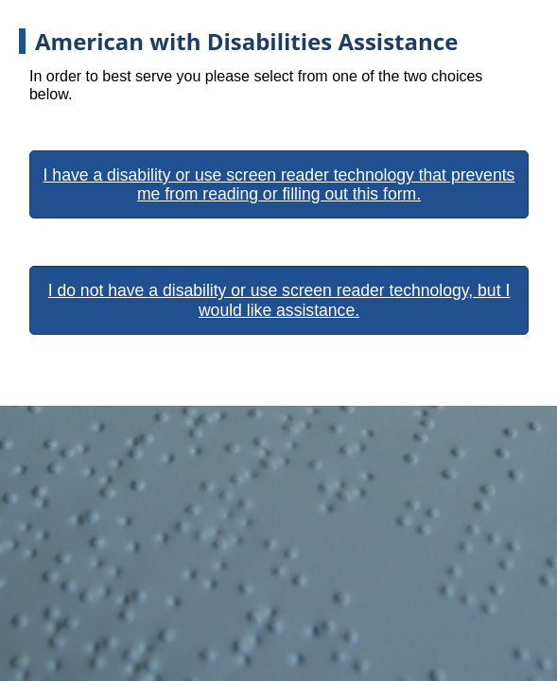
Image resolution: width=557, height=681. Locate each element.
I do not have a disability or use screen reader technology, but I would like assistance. (279, 300)
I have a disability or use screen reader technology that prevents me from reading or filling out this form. (279, 184)
